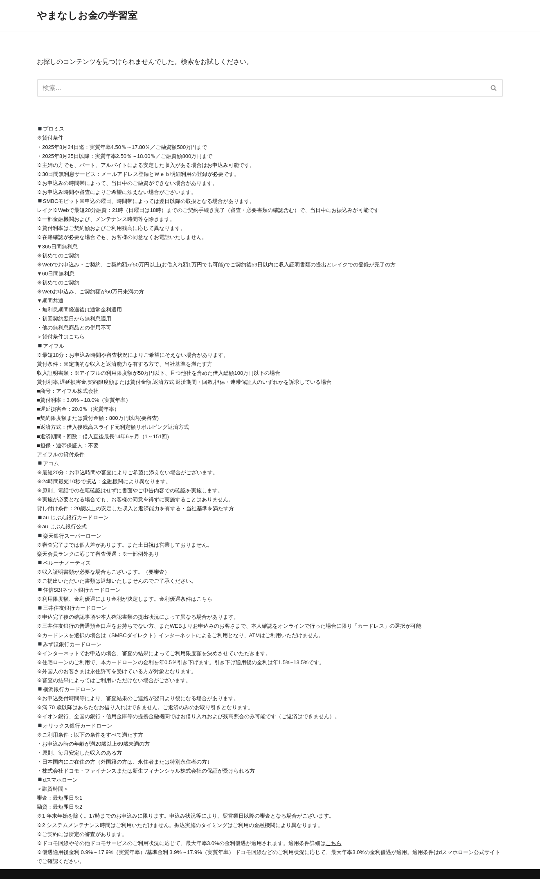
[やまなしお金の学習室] (87, 15)
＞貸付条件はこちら (61, 337)
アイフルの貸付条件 (61, 454)
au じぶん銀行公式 (64, 526)
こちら (334, 843)
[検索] (261, 88)
